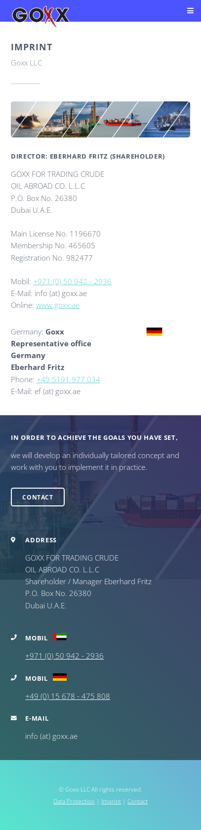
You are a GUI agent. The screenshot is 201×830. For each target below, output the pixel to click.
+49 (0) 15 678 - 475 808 (67, 696)
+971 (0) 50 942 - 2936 (72, 281)
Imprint (111, 801)
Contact (37, 497)
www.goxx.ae (58, 305)
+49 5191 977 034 (68, 379)
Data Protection (74, 801)
